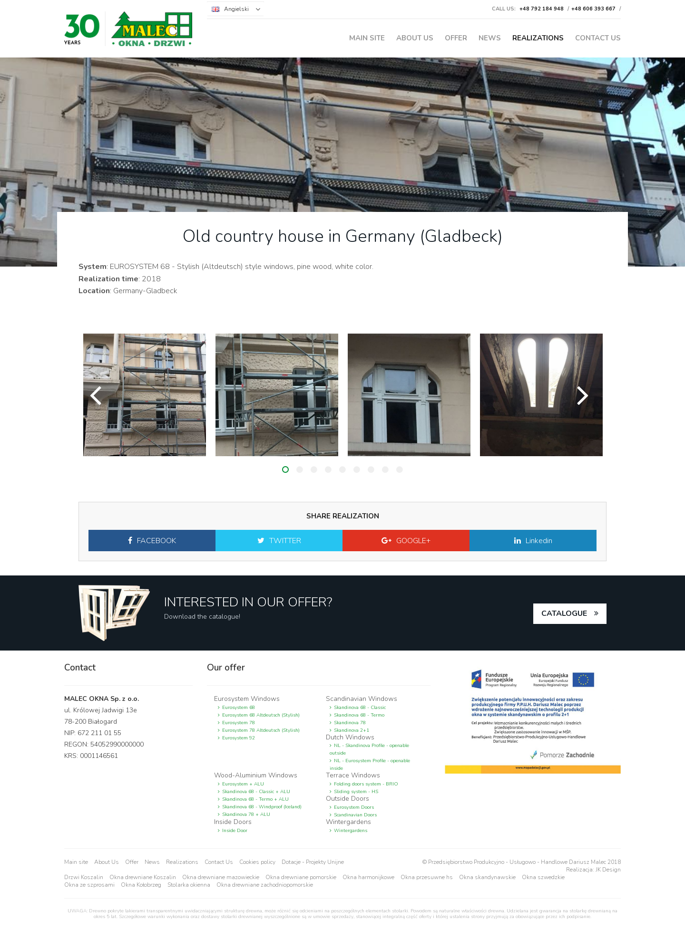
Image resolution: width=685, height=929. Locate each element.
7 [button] (371, 469)
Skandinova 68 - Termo (359, 715)
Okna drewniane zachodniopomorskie (264, 885)
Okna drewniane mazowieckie (220, 877)
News (490, 38)
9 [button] (399, 469)
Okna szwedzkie (543, 877)
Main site (367, 38)
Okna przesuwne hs (427, 877)
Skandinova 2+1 (351, 730)
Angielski (236, 9)
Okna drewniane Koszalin (142, 877)
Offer (456, 38)
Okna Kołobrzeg (141, 885)
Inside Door (234, 830)
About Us (414, 38)
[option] (144, 395)
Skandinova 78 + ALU (246, 814)
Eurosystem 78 (238, 722)
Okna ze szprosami (89, 885)
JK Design (608, 869)
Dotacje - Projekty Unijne (313, 862)
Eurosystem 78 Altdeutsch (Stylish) (261, 730)
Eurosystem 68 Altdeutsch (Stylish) (261, 715)
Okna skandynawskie (487, 877)
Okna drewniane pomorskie (300, 877)
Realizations (538, 38)
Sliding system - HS (356, 791)
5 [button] (342, 469)
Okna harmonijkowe (368, 877)
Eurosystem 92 (238, 738)
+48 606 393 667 (593, 8)
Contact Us (598, 38)
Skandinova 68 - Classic (360, 707)
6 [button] (357, 469)
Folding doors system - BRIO (366, 784)
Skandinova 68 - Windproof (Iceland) (262, 807)
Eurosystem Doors (354, 807)
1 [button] (285, 469)
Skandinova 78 (350, 722)
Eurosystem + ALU (243, 784)
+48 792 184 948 (541, 8)
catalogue (564, 613)
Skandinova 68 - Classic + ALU (256, 791)
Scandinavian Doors (355, 815)
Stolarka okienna (188, 885)
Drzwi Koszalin (83, 877)
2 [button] (299, 469)
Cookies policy (257, 862)
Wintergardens (350, 830)
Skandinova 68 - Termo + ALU (255, 799)
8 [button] (385, 469)
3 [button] (314, 469)
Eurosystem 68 (238, 707)
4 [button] (328, 469)
